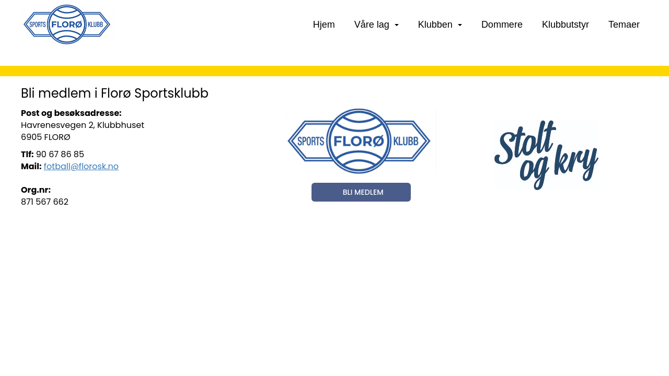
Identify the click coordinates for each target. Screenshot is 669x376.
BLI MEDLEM (363, 192)
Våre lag (376, 24)
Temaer (624, 24)
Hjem (324, 24)
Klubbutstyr (565, 24)
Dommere (502, 24)
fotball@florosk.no (81, 166)
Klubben (440, 24)
